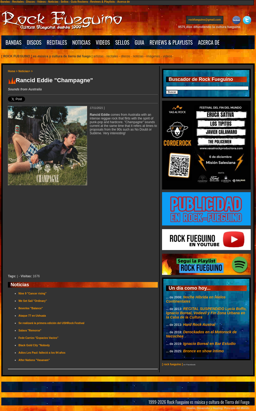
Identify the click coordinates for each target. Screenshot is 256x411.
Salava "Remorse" (29, 330)
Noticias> (24, 71)
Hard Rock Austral (199, 324)
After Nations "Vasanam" (34, 360)
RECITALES (57, 42)
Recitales (18, 1)
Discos (30, 1)
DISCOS (34, 42)
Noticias (53, 1)
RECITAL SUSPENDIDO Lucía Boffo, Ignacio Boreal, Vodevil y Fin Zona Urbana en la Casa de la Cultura (206, 313)
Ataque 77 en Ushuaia (32, 315)
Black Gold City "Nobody (34, 345)
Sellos (64, 1)
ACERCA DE (209, 42)
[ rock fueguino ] (172, 364)
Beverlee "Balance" (30, 308)
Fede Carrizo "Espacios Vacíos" (38, 337)
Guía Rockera (79, 1)
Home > (12, 71)
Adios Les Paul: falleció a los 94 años (41, 352)
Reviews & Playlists (102, 1)
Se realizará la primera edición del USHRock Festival (51, 323)
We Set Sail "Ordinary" (32, 300)
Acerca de (123, 1)
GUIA (139, 42)
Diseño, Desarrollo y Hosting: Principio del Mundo (218, 408)
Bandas (5, 1)
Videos (41, 1)
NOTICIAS (81, 42)
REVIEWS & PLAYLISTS (171, 42)
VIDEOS (103, 42)
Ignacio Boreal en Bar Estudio (209, 343)
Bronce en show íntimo (203, 351)
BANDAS (14, 42)
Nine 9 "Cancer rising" (32, 293)
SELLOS (122, 42)
